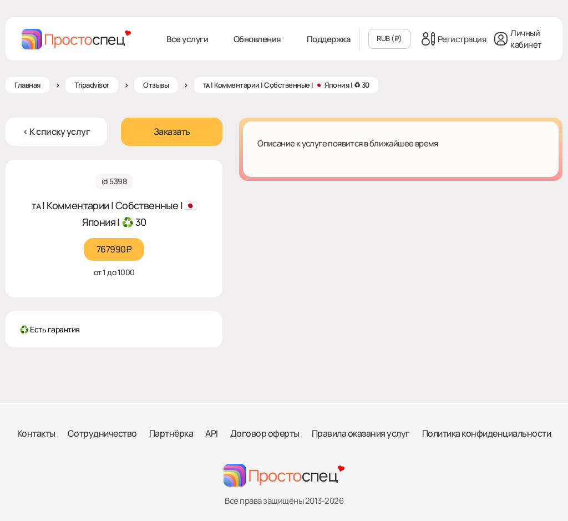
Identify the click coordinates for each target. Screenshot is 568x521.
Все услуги (187, 39)
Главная (27, 85)
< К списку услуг (56, 131)
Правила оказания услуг (361, 433)
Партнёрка (171, 433)
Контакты (36, 433)
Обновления (257, 39)
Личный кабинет (518, 38)
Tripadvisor (91, 85)
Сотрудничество (102, 433)
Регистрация (454, 38)
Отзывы (156, 85)
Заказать (172, 131)
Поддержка (329, 39)
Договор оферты (265, 433)
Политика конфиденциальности (486, 433)
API (211, 433)
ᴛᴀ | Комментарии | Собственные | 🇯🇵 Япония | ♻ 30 (286, 85)
